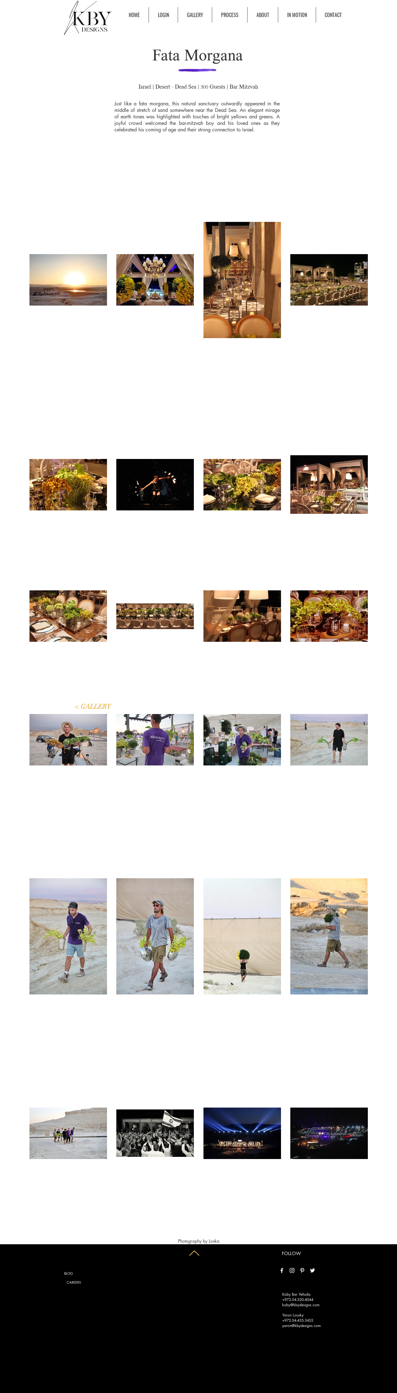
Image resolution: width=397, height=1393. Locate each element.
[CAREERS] (73, 1282)
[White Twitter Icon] (312, 1270)
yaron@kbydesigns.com (301, 1325)
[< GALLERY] (93, 707)
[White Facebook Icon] (282, 1270)
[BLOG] (69, 1273)
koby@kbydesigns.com (300, 1304)
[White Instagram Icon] (292, 1270)
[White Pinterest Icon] (302, 1270)
